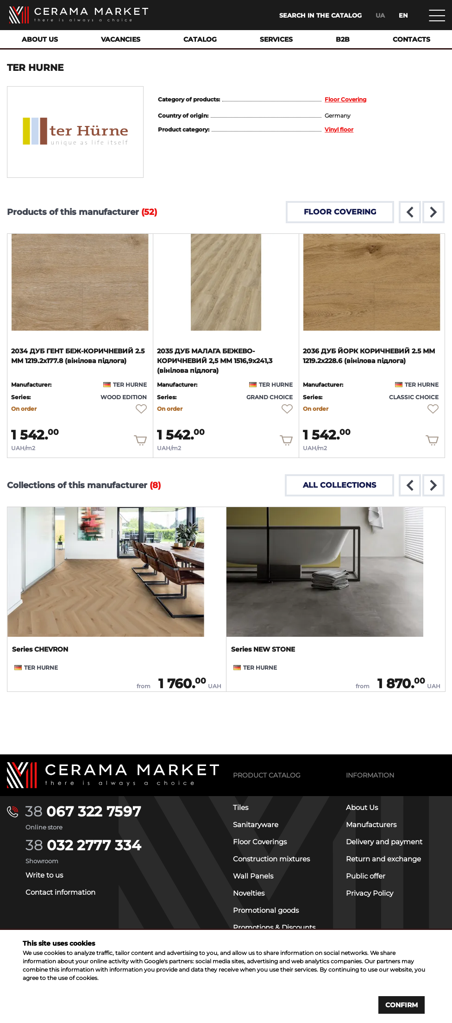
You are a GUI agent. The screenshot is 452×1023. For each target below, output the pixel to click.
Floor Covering (345, 99)
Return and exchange (383, 858)
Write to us (44, 875)
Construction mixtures (271, 858)
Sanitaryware (255, 824)
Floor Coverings (260, 841)
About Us (362, 807)
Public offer (365, 876)
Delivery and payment (384, 841)
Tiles (240, 807)
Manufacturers (371, 824)
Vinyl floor (339, 129)
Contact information (60, 892)
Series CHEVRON (40, 649)
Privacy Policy (369, 893)
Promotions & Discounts (274, 927)
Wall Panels (253, 876)
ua (380, 15)
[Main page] (78, 15)
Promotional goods (266, 910)
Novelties (248, 893)
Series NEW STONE (263, 649)
